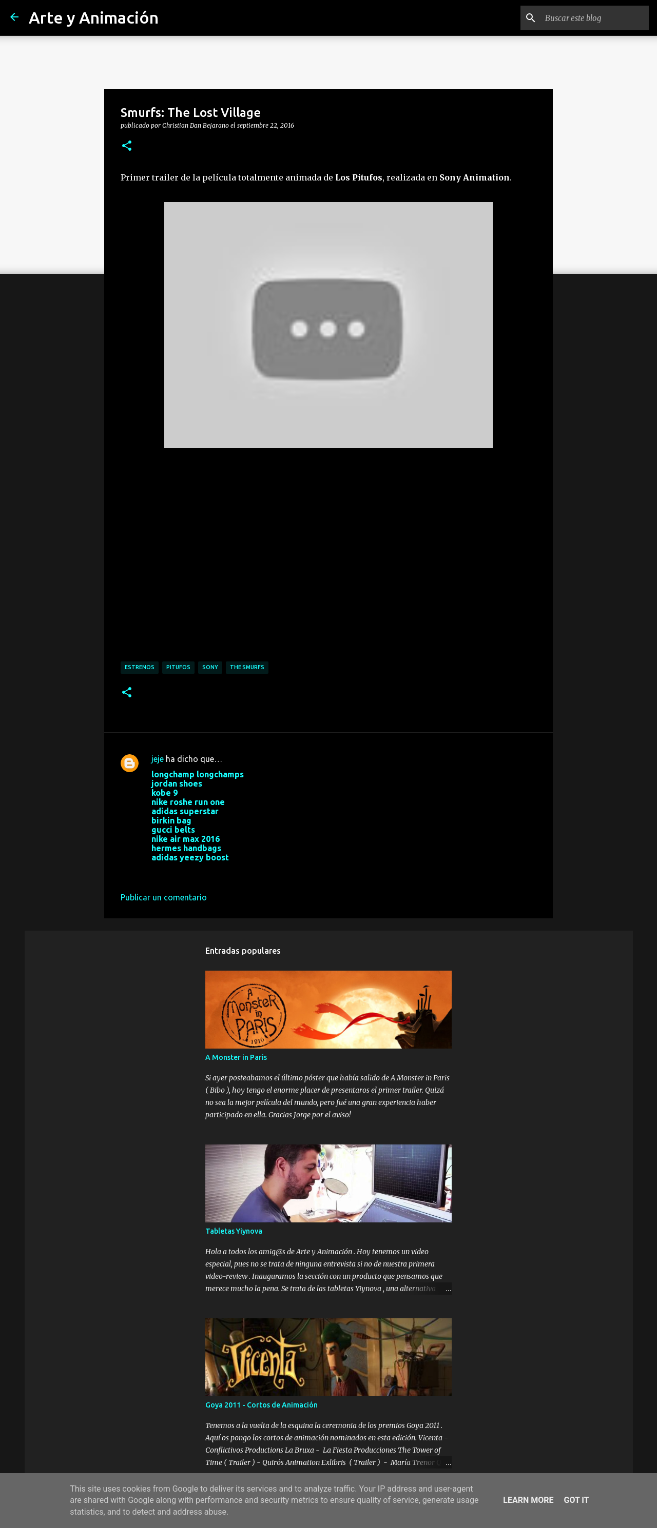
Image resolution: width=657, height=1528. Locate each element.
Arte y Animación (94, 17)
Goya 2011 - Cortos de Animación (261, 1405)
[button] (127, 146)
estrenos (139, 667)
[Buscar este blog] (595, 18)
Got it (576, 1500)
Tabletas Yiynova (233, 1231)
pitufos (178, 667)
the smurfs (247, 667)
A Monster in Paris (236, 1057)
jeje (157, 758)
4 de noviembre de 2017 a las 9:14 (214, 872)
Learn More (528, 1500)
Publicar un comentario (164, 897)
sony (210, 667)
